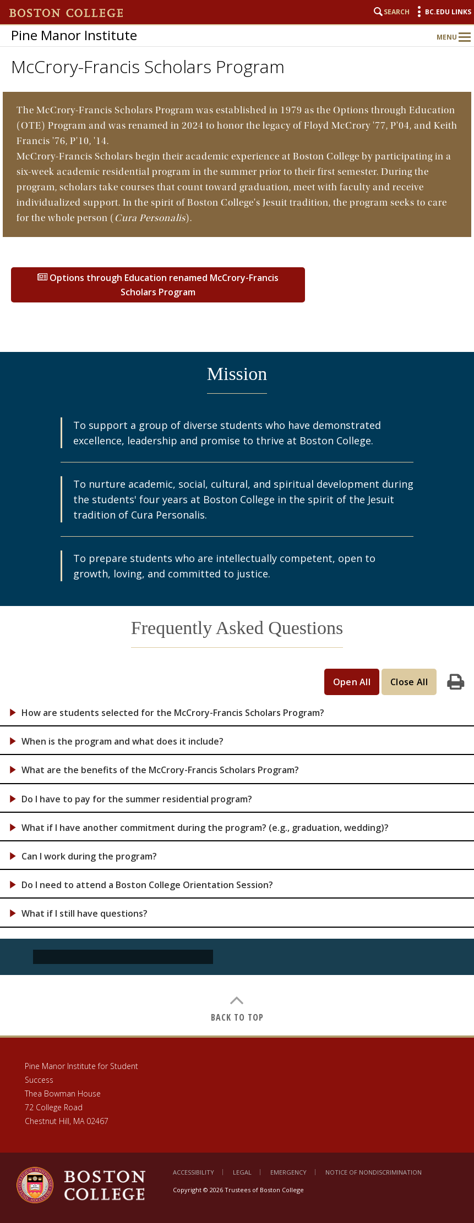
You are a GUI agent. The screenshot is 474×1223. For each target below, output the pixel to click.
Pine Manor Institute (74, 35)
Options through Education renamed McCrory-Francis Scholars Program (158, 285)
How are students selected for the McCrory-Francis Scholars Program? (172, 713)
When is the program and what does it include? (122, 741)
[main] (237, 563)
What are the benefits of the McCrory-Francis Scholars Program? (160, 770)
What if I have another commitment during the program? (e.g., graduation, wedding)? (205, 828)
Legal (242, 1172)
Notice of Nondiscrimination (373, 1172)
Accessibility (193, 1172)
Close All (409, 682)
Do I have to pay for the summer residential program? (136, 799)
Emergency (288, 1172)
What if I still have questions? (84, 913)
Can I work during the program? (89, 856)
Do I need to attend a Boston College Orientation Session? (147, 885)
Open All (352, 682)
